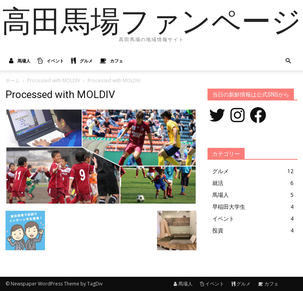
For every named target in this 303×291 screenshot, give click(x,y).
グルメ (82, 61)
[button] (288, 61)
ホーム (13, 80)
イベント (50, 61)
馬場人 (19, 61)
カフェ (111, 61)
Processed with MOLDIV (53, 80)
